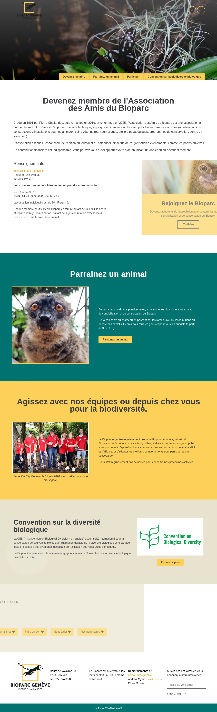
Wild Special (155, 679)
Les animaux (134, 10)
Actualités (175, 10)
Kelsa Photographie (140, 675)
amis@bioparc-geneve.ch (29, 170)
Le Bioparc (109, 10)
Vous (155, 10)
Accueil (87, 10)
